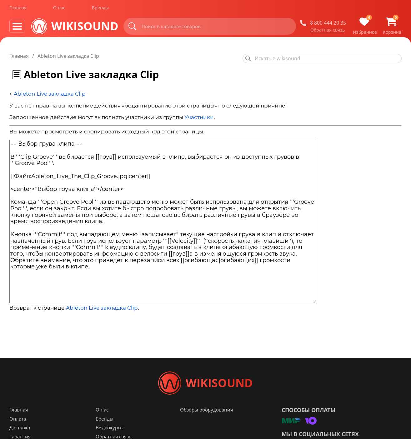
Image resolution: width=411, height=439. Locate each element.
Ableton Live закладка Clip (50, 94)
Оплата (17, 421)
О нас (59, 9)
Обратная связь (327, 31)
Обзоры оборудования (206, 412)
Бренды (100, 9)
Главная (18, 9)
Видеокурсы (110, 430)
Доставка (19, 430)
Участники (199, 117)
